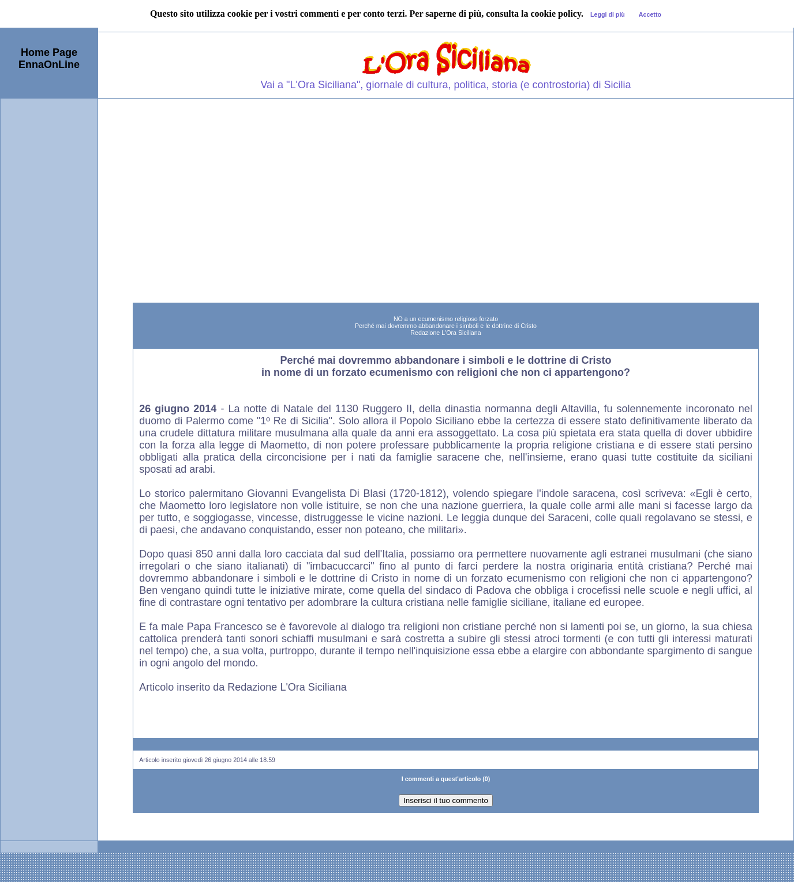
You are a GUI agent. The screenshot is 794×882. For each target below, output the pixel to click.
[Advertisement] (446, 185)
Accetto (650, 14)
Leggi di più (607, 14)
